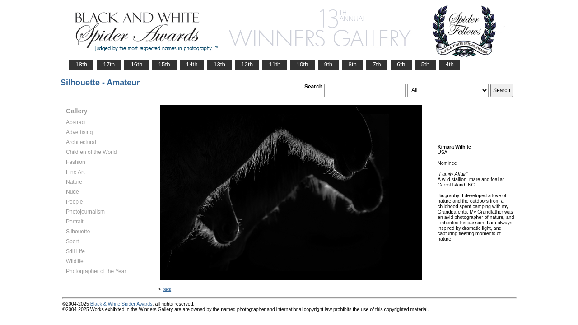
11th (274, 64)
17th (109, 64)
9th (328, 64)
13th (219, 64)
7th (377, 64)
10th (302, 64)
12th (247, 64)
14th (192, 64)
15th (164, 64)
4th (449, 64)
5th (425, 64)
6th (401, 64)
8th (352, 64)
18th (81, 64)
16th (136, 64)
